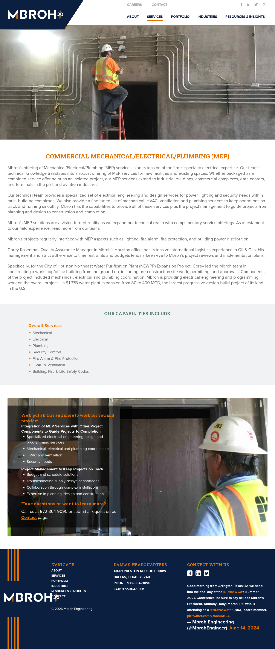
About (133, 17)
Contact (159, 5)
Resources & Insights (245, 17)
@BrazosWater (221, 610)
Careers (134, 5)
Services (155, 17)
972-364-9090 (138, 583)
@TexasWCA (232, 592)
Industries (207, 17)
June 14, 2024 (244, 628)
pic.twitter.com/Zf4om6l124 (208, 616)
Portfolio (180, 17)
